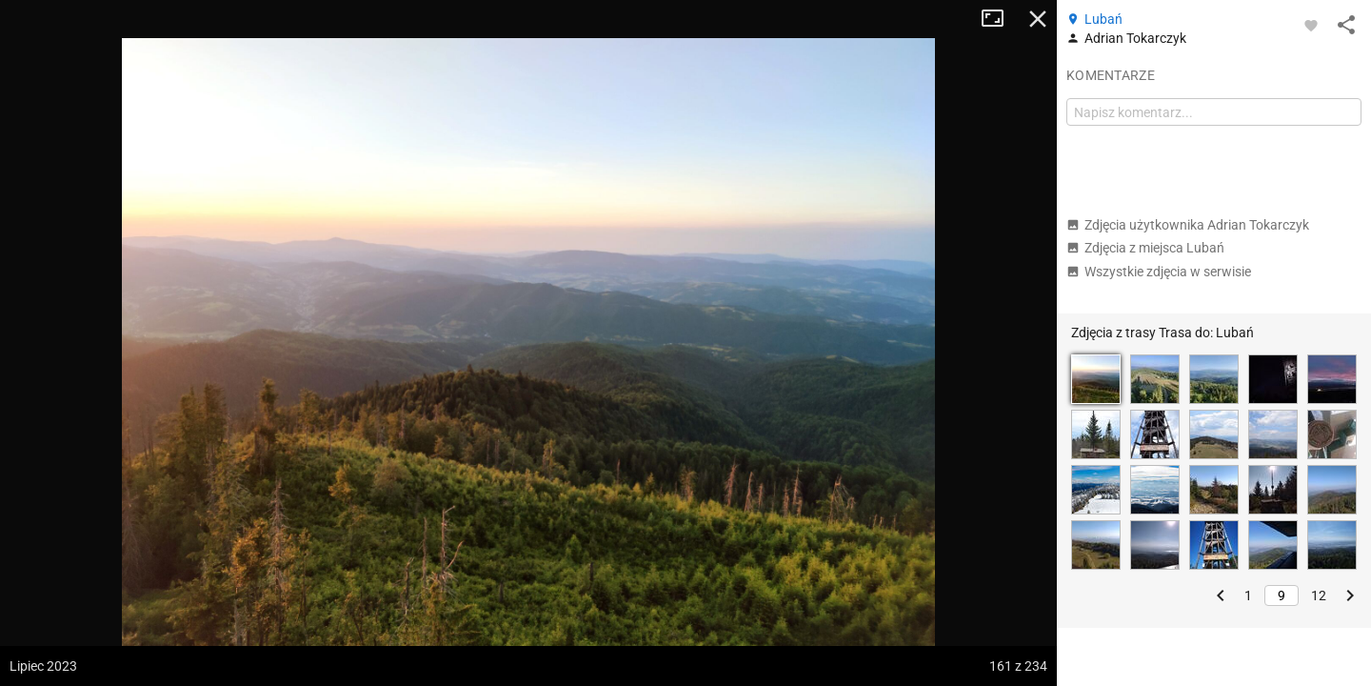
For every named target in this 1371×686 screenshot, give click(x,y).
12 (1318, 595)
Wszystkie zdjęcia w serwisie (1158, 271)
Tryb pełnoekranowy (1000, 19)
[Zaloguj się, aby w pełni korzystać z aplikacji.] (1311, 24)
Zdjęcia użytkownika (1187, 224)
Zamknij (1038, 19)
